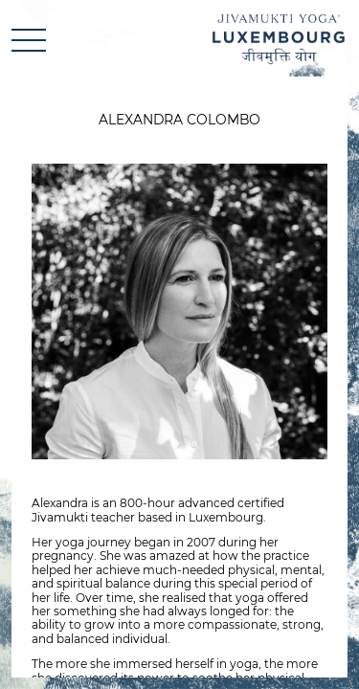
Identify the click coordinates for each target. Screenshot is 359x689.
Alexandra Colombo (179, 119)
